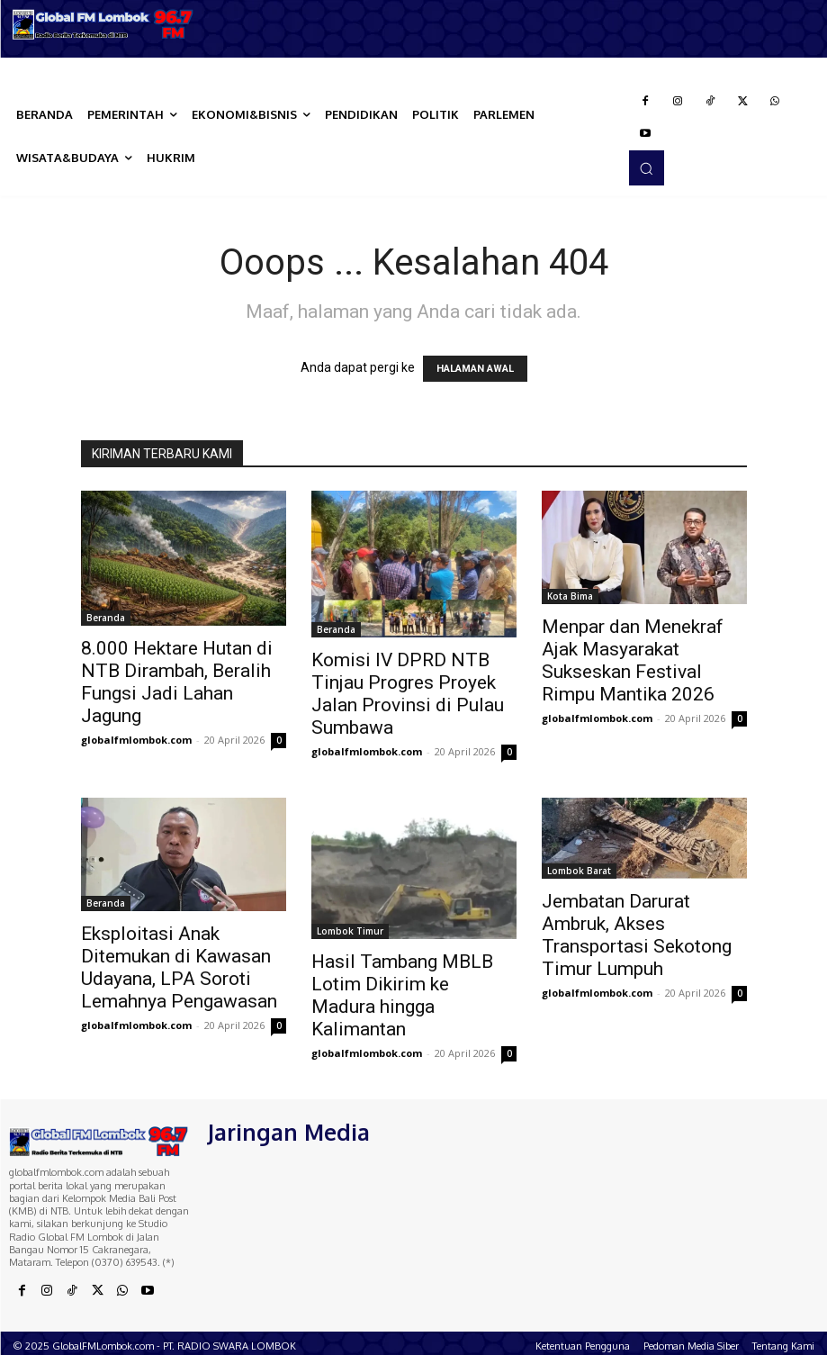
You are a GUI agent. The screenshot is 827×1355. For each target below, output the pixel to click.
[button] (646, 167)
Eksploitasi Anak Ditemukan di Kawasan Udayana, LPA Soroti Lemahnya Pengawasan (179, 967)
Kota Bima (570, 596)
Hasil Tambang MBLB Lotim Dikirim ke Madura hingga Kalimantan (402, 995)
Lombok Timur (350, 931)
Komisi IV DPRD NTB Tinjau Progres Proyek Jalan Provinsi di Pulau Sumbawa (407, 693)
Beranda (105, 617)
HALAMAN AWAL (475, 369)
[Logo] (103, 24)
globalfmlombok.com (136, 739)
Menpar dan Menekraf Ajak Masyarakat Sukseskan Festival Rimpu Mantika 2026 (633, 660)
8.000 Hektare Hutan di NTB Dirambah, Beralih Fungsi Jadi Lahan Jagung (177, 682)
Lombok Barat (579, 870)
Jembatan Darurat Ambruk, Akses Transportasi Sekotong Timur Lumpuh (637, 935)
